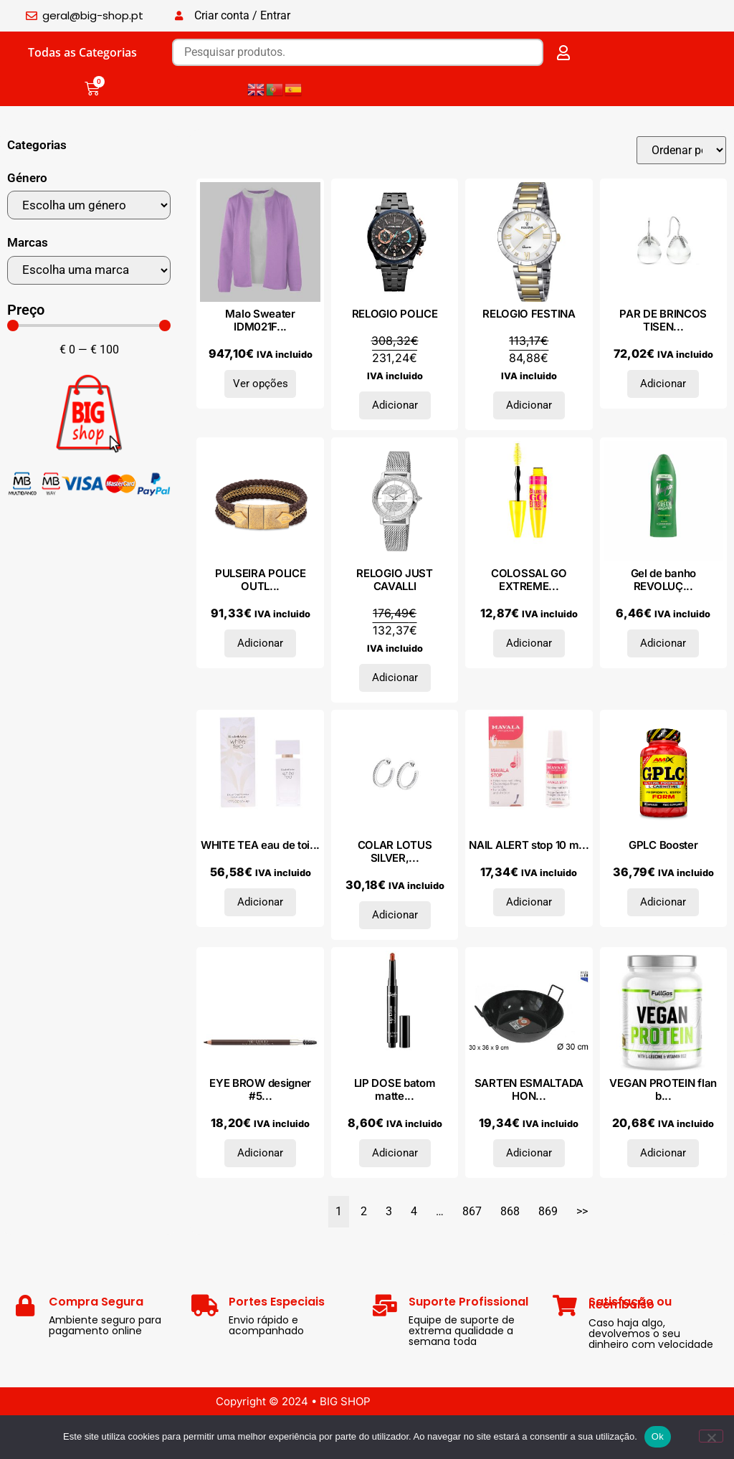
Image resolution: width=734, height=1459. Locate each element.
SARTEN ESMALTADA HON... (529, 1089)
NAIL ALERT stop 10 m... (528, 845)
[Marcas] (89, 270)
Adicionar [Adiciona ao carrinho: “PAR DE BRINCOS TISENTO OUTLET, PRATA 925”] (663, 383)
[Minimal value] (89, 325)
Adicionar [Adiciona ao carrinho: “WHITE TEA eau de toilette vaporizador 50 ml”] (260, 901)
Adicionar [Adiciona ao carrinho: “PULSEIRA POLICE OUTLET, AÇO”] (260, 643)
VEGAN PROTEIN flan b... (663, 1089)
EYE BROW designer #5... (260, 1089)
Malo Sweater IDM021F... (260, 320)
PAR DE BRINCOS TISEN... (663, 320)
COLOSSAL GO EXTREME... (529, 579)
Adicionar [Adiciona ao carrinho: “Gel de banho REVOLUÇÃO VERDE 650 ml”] (663, 643)
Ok (658, 1436)
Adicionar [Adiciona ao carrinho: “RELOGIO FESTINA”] (529, 405)
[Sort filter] (682, 150)
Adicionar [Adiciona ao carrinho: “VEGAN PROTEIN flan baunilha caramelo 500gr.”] (663, 1152)
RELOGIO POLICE (395, 313)
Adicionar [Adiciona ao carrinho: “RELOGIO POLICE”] (395, 405)
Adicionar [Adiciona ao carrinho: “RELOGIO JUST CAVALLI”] (395, 677)
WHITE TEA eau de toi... (260, 845)
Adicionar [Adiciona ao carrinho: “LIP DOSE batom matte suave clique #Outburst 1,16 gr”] (395, 1152)
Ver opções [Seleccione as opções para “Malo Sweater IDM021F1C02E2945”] (260, 383)
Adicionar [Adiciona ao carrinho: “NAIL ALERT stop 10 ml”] (529, 901)
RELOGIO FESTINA (529, 313)
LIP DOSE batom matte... (395, 1089)
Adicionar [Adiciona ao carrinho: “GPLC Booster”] (663, 901)
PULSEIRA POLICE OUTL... (260, 579)
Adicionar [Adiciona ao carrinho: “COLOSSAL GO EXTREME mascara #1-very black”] (529, 643)
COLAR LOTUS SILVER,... (395, 851)
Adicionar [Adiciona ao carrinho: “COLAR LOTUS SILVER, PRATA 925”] (395, 914)
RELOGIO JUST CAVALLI (394, 579)
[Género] (89, 205)
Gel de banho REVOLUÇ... (663, 579)
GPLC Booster (663, 845)
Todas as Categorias (82, 52)
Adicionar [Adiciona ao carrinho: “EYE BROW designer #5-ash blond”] (260, 1152)
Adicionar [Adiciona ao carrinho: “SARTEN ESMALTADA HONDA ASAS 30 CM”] (529, 1152)
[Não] (711, 1436)
